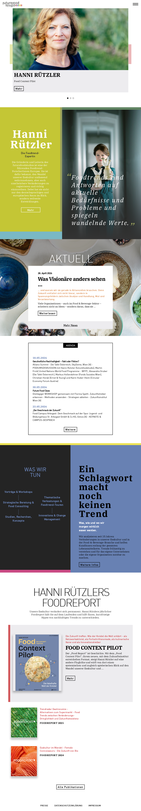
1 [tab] (68, 98)
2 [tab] (71, 98)
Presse (44, 805)
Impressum (94, 805)
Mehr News (70, 325)
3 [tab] (74, 98)
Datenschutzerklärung (68, 805)
